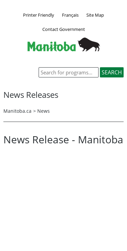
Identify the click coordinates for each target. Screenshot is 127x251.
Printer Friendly (38, 15)
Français (70, 15)
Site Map (95, 15)
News (43, 111)
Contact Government (63, 29)
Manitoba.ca (17, 111)
